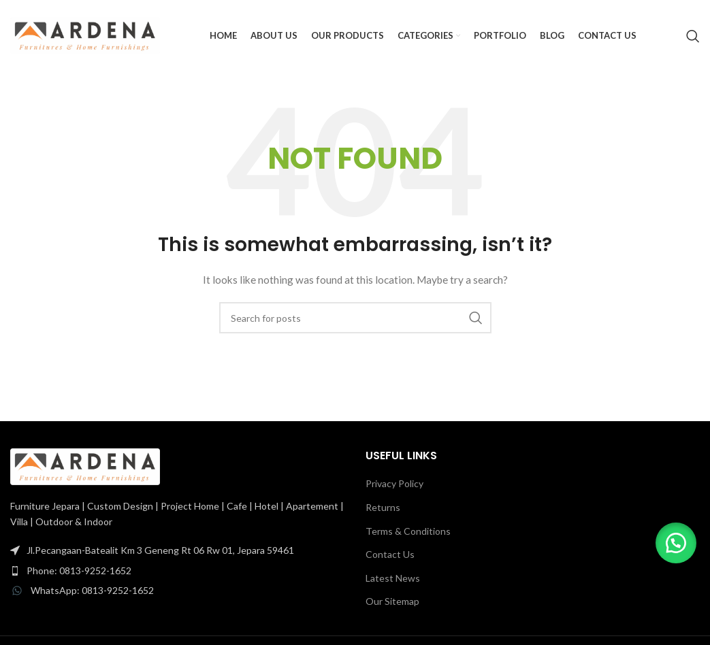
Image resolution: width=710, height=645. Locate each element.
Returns (383, 507)
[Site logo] (85, 34)
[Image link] (85, 466)
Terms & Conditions (408, 531)
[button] (676, 543)
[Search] (693, 36)
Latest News (393, 578)
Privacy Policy (394, 483)
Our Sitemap (392, 601)
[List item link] (177, 550)
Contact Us (390, 554)
